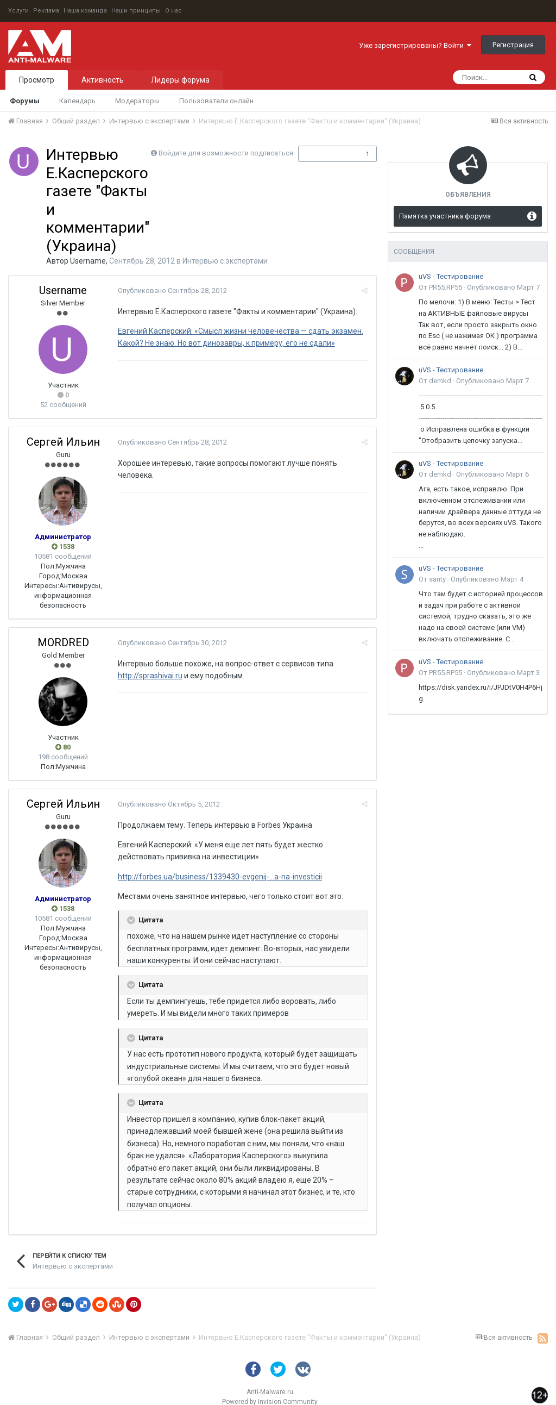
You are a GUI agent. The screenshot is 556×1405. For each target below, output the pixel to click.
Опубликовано (171, 290)
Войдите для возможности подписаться (226, 153)
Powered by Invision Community (270, 1389)
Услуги (18, 10)
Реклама (46, 10)
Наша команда (85, 10)
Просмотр (36, 80)
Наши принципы (136, 10)
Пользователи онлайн (216, 101)
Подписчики (326, 154)
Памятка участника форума (445, 216)
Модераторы (137, 101)
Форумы (25, 101)
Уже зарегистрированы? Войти (415, 45)
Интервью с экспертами (225, 261)
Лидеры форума (180, 80)
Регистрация (513, 45)
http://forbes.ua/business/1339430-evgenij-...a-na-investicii (219, 876)
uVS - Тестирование (451, 276)
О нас (173, 10)
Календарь (77, 101)
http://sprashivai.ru (149, 675)
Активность (102, 80)
